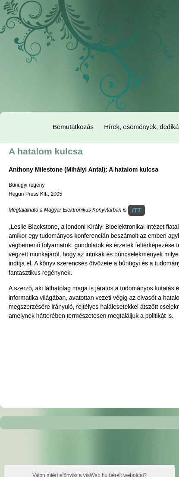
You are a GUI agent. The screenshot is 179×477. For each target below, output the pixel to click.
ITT (136, 210)
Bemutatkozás (73, 126)
